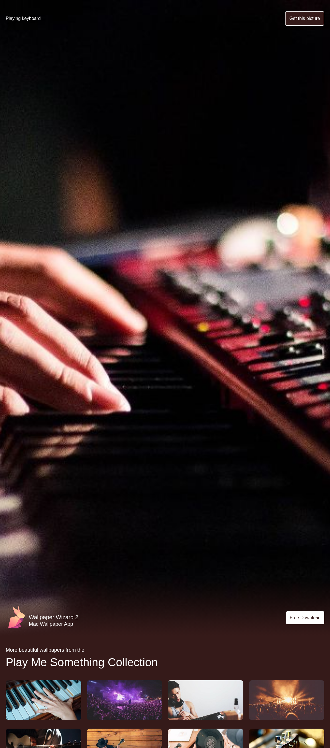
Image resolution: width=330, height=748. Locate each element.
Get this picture (304, 18)
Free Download (305, 617)
